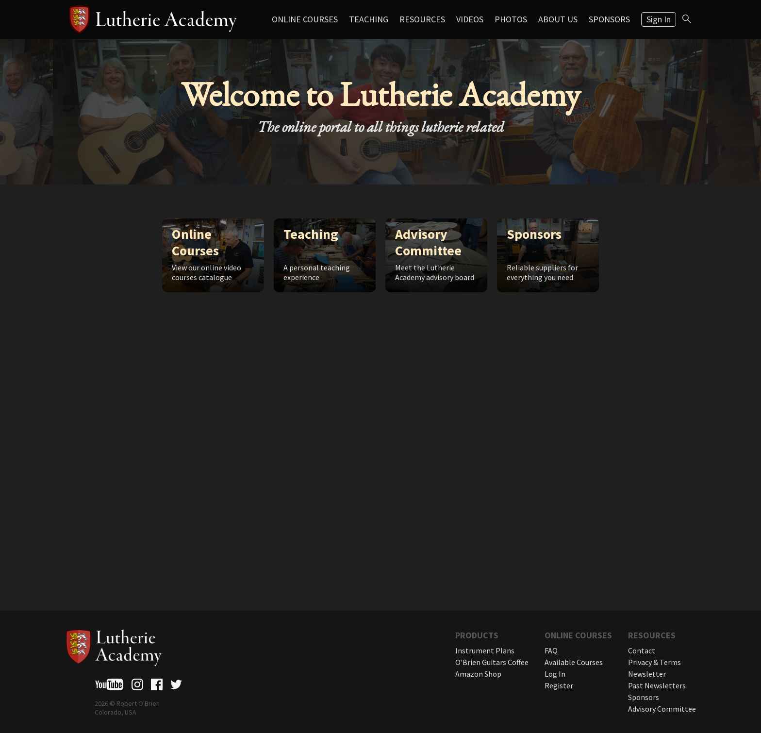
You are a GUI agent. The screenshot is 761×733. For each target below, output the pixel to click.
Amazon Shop (478, 674)
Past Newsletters (657, 685)
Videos (469, 19)
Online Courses (305, 19)
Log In (555, 674)
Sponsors (609, 19)
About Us (558, 19)
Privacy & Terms (654, 662)
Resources (422, 19)
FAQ (551, 650)
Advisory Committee (662, 709)
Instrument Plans (484, 650)
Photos (511, 19)
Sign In (658, 19)
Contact (641, 650)
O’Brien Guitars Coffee (492, 662)
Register (559, 685)
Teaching (368, 19)
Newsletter (647, 674)
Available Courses (574, 662)
